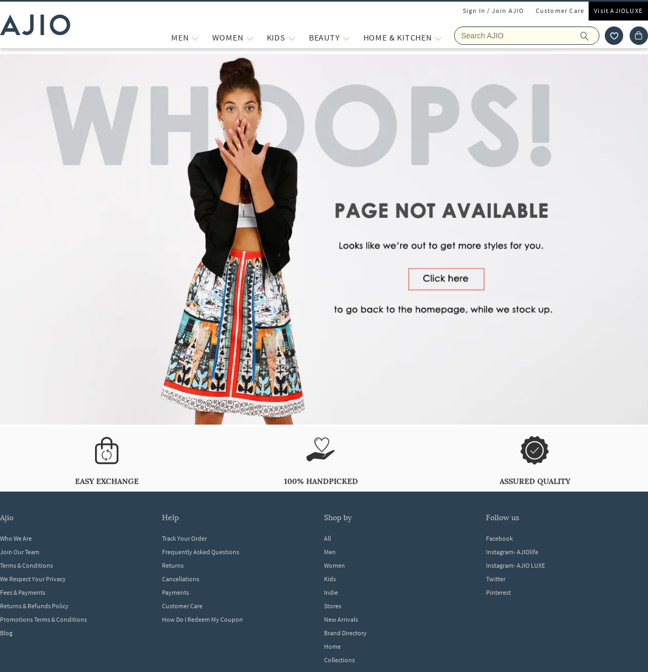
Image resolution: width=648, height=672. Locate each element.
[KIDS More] (292, 37)
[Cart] (639, 35)
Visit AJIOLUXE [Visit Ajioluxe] (618, 10)
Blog (6, 633)
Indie (331, 592)
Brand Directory (345, 633)
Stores (332, 606)
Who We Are (16, 538)
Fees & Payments (22, 592)
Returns (173, 565)
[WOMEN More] (250, 37)
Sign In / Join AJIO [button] (493, 10)
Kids (330, 579)
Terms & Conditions (26, 565)
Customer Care (560, 10)
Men (330, 552)
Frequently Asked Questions (200, 552)
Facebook (499, 538)
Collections (339, 660)
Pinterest (498, 592)
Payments (175, 592)
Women (334, 565)
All (327, 538)
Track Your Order (184, 538)
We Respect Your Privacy (33, 579)
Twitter (495, 579)
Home (332, 646)
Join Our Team (19, 552)
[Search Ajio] (526, 35)
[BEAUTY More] (346, 37)
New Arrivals (341, 619)
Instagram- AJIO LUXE (515, 565)
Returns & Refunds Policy (34, 606)
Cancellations (180, 579)
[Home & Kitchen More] (438, 37)
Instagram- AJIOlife (512, 552)
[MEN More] (195, 37)
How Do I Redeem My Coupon (202, 619)
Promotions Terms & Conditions (43, 619)
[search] (589, 35)
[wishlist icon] (614, 35)
